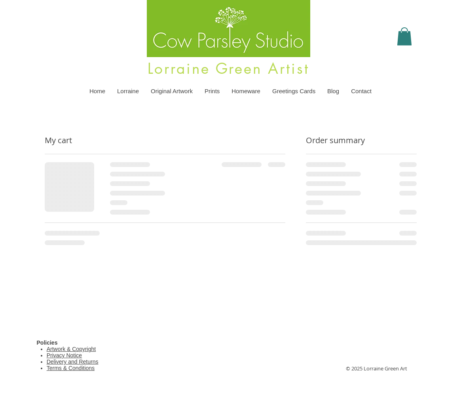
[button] (404, 36)
